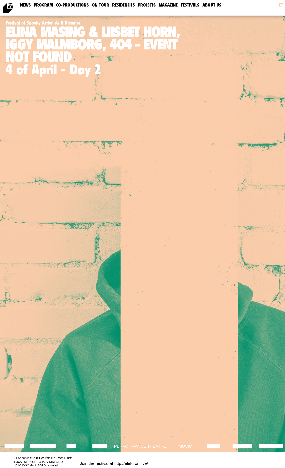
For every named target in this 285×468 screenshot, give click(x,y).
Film (71, 446)
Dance (99, 446)
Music (185, 446)
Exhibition (270, 446)
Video (213, 446)
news (25, 5)
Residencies (123, 5)
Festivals (190, 5)
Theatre (156, 446)
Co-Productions (72, 5)
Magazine (168, 5)
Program (43, 5)
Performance (130, 446)
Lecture (14, 446)
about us (211, 5)
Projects (147, 5)
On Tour (100, 5)
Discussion (43, 446)
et (281, 5)
